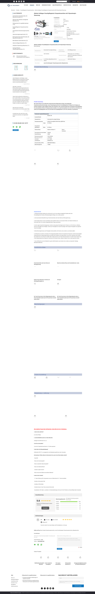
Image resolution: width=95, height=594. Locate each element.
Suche (68, 1)
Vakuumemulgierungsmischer (19, 34)
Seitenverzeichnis (14, 586)
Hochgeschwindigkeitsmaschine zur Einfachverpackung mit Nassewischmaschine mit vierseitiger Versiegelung (80, 564)
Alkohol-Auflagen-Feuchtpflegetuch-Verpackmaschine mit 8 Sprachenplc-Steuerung (42, 37)
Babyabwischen (76, 530)
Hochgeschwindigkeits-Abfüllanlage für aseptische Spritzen (30, 578)
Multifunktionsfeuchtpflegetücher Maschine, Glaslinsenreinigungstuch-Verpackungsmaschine (41, 564)
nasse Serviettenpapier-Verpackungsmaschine (63, 530)
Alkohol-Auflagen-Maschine (18, 43)
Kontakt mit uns (67, 5)
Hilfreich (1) (45, 522)
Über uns (38, 5)
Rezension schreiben (45, 509)
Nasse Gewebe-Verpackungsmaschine (47, 530)
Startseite (13, 10)
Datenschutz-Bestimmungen (15, 592)
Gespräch (74, 1)
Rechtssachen (83, 5)
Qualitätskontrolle (57, 5)
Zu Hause (26, 5)
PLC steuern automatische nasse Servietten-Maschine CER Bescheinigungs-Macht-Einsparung (58, 564)
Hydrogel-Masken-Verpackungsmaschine (17, 48)
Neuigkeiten (75, 5)
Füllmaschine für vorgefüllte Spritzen (20, 23)
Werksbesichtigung (46, 5)
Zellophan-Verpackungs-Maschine (20, 45)
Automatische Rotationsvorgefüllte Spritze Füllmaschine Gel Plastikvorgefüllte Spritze (31, 581)
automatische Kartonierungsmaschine (21, 30)
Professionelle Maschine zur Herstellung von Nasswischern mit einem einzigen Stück (67, 564)
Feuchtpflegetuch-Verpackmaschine (27, 10)
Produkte (32, 5)
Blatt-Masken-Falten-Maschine (19, 40)
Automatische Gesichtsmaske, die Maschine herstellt (20, 16)
